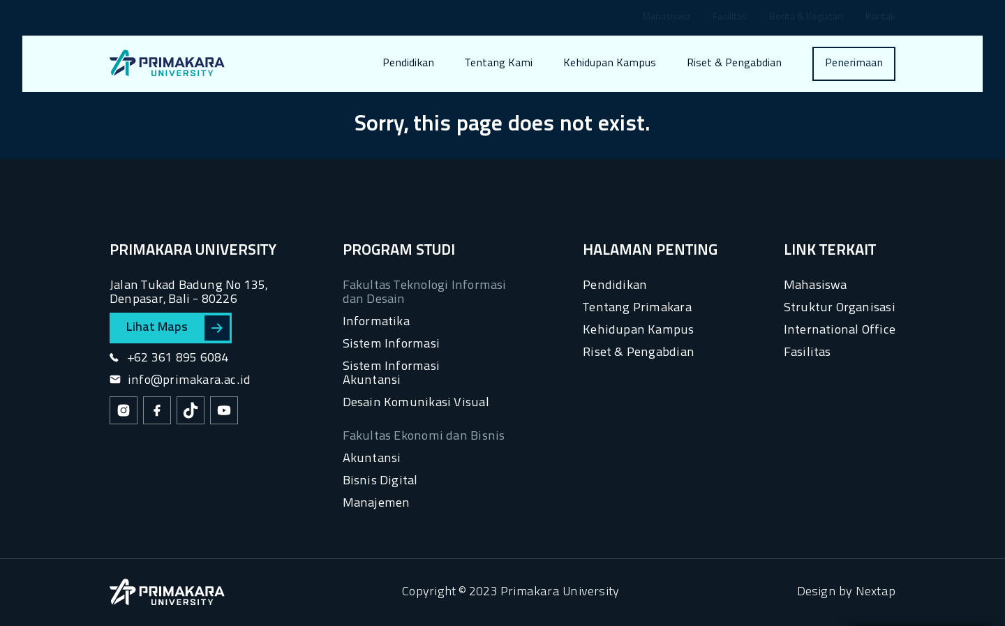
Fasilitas (730, 18)
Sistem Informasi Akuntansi (391, 373)
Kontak (880, 18)
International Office (839, 330)
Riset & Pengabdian (734, 63)
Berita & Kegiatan (806, 18)
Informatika (376, 322)
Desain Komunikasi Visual (416, 403)
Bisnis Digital (380, 481)
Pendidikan (408, 63)
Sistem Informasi (391, 344)
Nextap (875, 592)
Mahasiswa (666, 18)
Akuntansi (372, 458)
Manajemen (376, 503)
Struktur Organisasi (839, 308)
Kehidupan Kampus (609, 63)
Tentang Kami (499, 63)
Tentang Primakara (637, 308)
